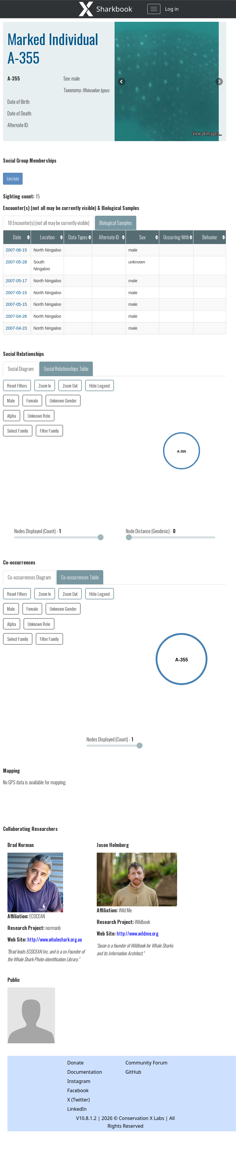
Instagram (78, 1081)
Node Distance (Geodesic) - (151, 531)
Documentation (84, 1072)
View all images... (207, 133)
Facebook (78, 1090)
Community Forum (147, 1062)
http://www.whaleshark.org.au (54, 939)
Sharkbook (114, 9)
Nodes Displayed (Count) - (37, 531)
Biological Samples (115, 222)
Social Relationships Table (66, 368)
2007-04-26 (16, 316)
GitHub (133, 1072)
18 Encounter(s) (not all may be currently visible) (48, 222)
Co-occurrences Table (80, 577)
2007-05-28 (16, 262)
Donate (75, 1062)
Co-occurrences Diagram (29, 577)
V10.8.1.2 (86, 1118)
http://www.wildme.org (137, 933)
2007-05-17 (16, 280)
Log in (172, 9)
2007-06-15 (16, 250)
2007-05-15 (16, 292)
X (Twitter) (78, 1099)
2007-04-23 (16, 328)
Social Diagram (21, 368)
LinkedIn (77, 1109)
